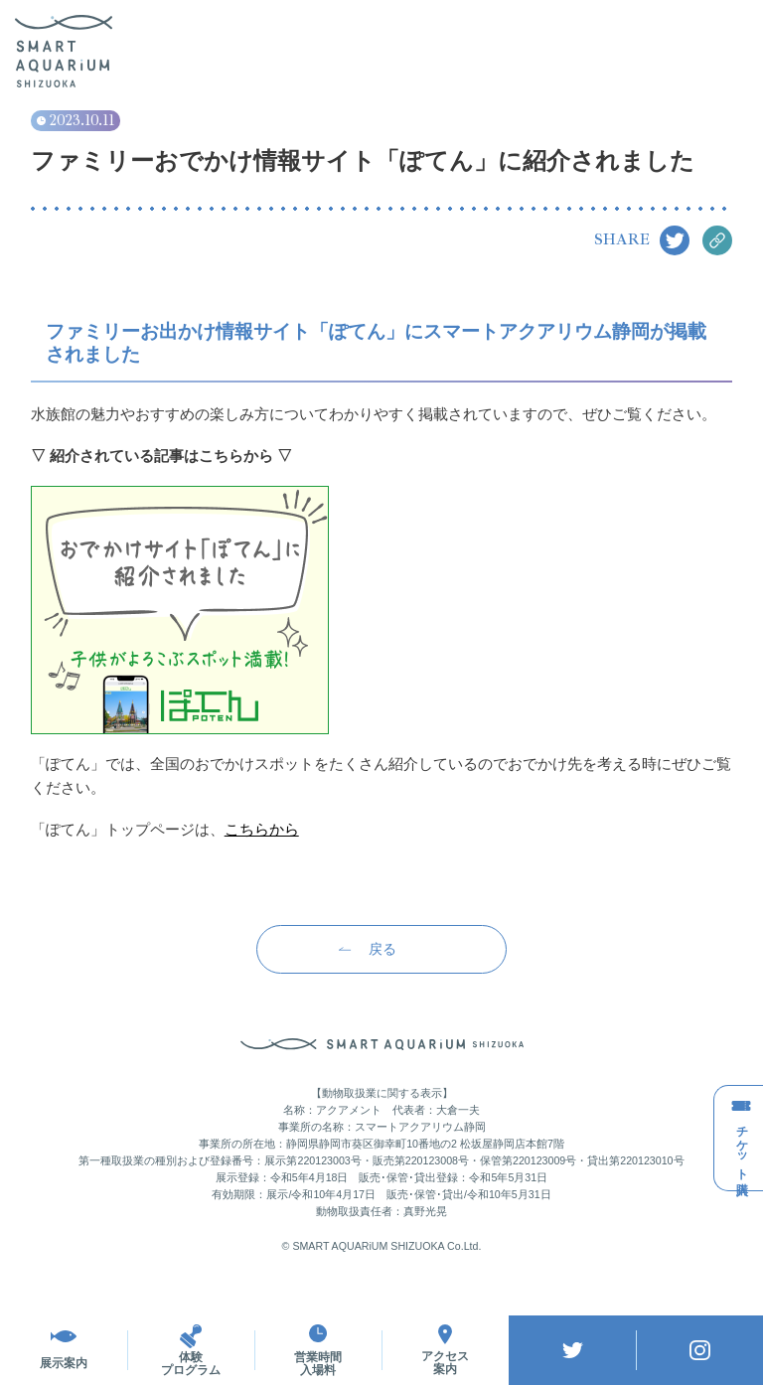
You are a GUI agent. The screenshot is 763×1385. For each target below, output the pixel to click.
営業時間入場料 (318, 1349)
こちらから (262, 829)
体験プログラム (190, 1349)
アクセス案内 (445, 1350)
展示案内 (63, 1350)
